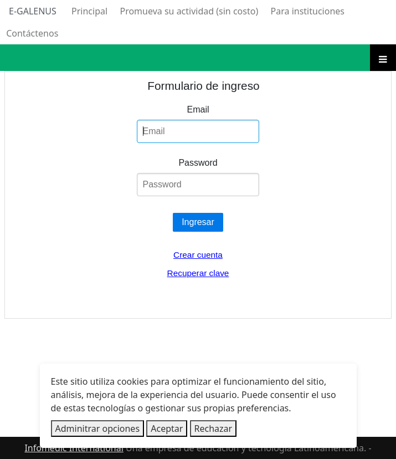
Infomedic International (73, 448)
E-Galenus (32, 11)
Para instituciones (307, 11)
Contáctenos (32, 33)
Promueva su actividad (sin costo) (189, 11)
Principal (89, 11)
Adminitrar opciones (97, 428)
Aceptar (167, 428)
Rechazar (213, 428)
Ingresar (198, 222)
